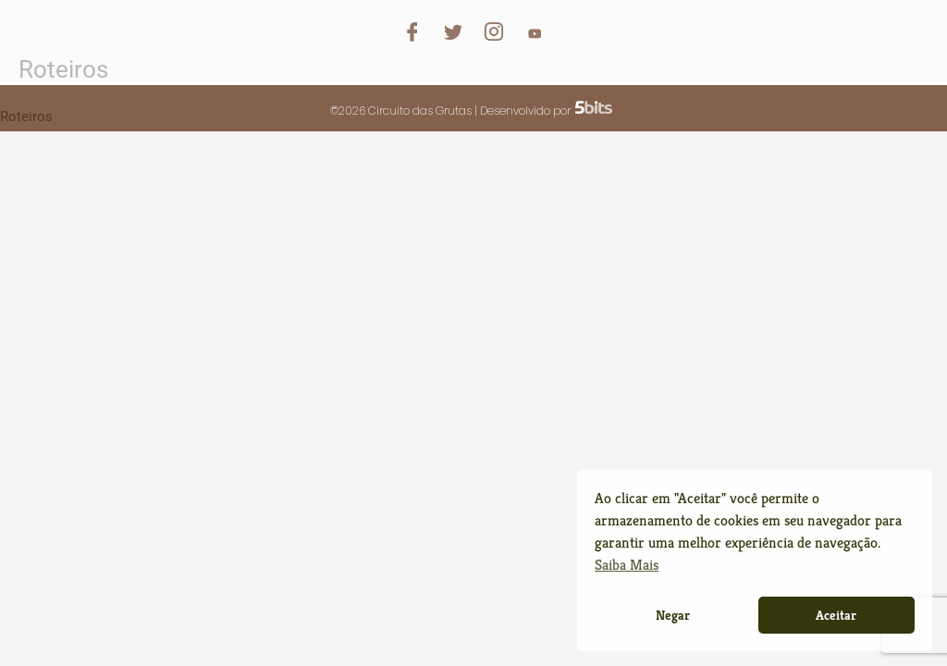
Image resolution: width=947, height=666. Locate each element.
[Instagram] (494, 27)
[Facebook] (412, 27)
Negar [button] (673, 615)
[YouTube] (534, 27)
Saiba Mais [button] (626, 564)
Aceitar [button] (836, 615)
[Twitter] (453, 27)
